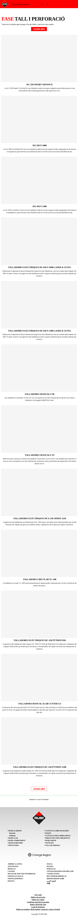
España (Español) (15, 878)
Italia (49, 864)
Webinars (12, 835)
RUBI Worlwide (16, 843)
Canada (11, 871)
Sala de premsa (53, 845)
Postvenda (14, 845)
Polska (50, 866)
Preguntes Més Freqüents (58, 838)
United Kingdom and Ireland (60, 871)
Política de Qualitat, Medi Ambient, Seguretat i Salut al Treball (38, 909)
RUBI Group (51, 840)
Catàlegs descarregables (58, 835)
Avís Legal (38, 895)
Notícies (50, 843)
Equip (48, 833)
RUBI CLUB (13, 838)
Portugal (51, 869)
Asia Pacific (13, 866)
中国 (48, 883)
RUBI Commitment (17, 840)
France (11, 881)
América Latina (15, 864)
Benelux (12, 869)
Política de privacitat (38, 897)
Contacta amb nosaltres (57, 831)
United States (53, 874)
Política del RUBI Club (38, 904)
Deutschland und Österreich (21, 874)
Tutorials (12, 833)
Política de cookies (38, 900)
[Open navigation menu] (47, 4)
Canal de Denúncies (38, 907)
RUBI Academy (15, 831)
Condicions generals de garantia (38, 902)
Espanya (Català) (15, 876)
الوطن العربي (51, 881)
